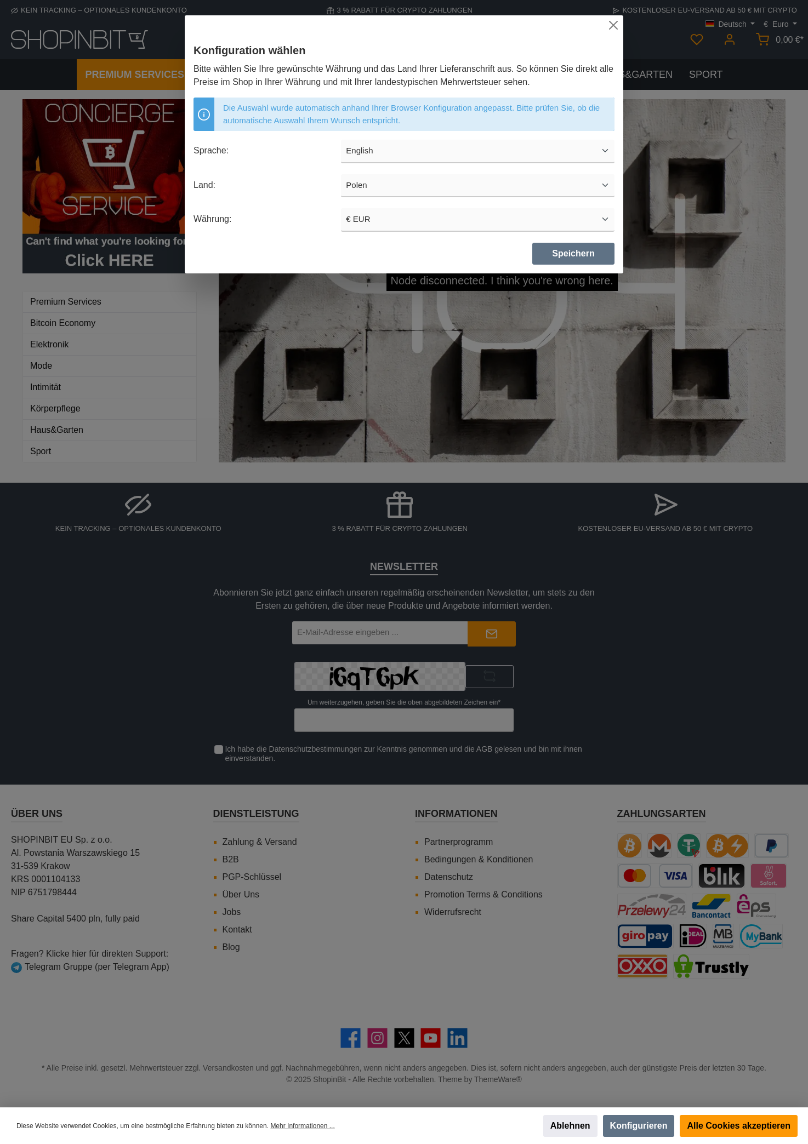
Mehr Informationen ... (302, 1126)
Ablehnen (570, 1125)
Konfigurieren (639, 1125)
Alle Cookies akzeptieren (738, 1125)
